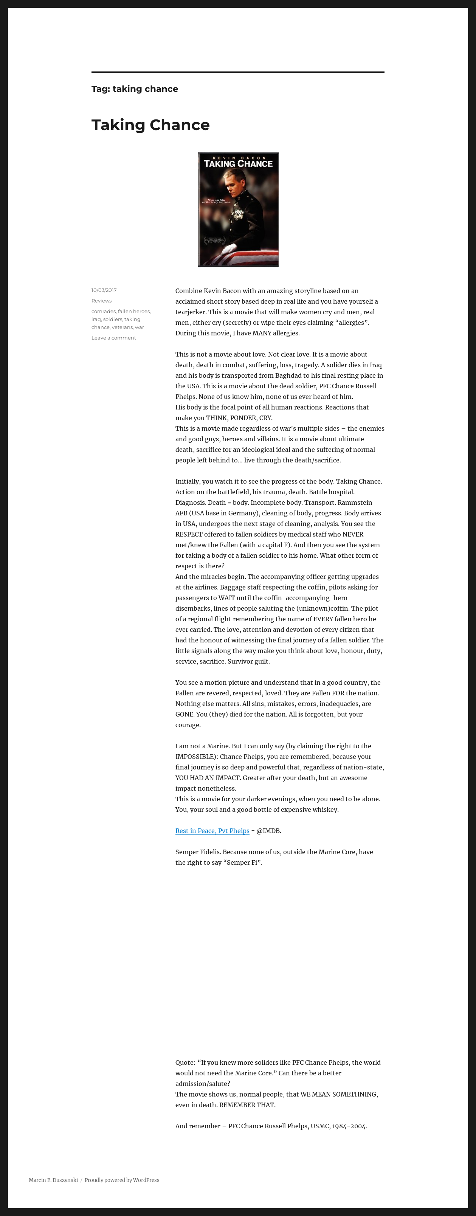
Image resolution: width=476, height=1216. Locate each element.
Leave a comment (113, 338)
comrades (103, 311)
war (139, 327)
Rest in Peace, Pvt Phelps (212, 830)
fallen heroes (134, 311)
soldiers (112, 319)
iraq (96, 319)
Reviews (101, 301)
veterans (122, 327)
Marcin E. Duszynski (53, 1180)
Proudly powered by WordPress (122, 1180)
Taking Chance (150, 124)
